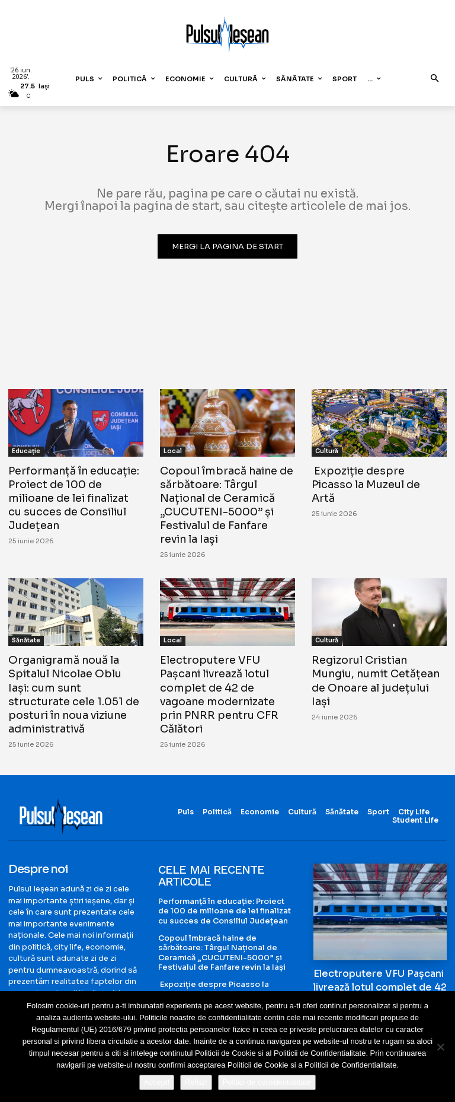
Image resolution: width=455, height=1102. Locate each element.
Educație (26, 451)
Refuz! (196, 1082)
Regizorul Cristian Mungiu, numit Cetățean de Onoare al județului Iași (379, 669)
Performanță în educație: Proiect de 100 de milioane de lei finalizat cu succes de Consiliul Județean (74, 496)
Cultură (326, 451)
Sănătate (26, 637)
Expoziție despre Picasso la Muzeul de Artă (377, 477)
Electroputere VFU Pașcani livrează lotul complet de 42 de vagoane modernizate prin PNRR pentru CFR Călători (227, 682)
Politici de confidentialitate (267, 1082)
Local (173, 451)
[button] (435, 79)
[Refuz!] (440, 1047)
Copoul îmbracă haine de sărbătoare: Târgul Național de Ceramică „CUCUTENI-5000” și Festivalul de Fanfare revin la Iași (226, 503)
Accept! (156, 1082)
